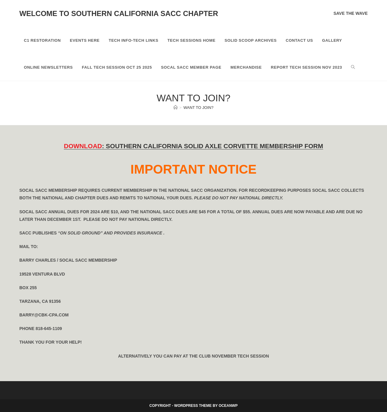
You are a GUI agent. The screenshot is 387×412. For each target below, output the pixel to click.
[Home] (175, 107)
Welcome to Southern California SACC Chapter (118, 13)
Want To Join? (198, 107)
